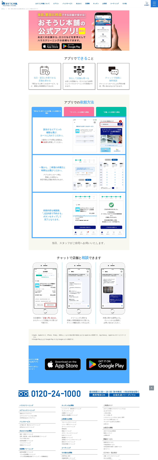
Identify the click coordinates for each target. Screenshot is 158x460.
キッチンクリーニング (68, 408)
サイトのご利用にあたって (111, 417)
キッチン (96, 3)
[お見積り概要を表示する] (146, 3)
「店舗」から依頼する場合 (111, 111)
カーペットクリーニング (68, 424)
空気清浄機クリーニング (68, 441)
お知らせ (106, 421)
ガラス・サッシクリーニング (69, 430)
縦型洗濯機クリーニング (26, 449)
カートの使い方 (108, 412)
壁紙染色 (64, 426)
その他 (124, 3)
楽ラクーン (107, 446)
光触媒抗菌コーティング (68, 455)
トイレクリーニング (25, 440)
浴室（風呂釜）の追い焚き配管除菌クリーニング (33, 434)
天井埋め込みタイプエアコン (27, 415)
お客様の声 (107, 433)
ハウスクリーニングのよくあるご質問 (114, 415)
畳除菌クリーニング (67, 435)
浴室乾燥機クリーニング (26, 438)
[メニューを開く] (154, 3)
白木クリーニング (66, 433)
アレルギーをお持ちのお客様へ (112, 419)
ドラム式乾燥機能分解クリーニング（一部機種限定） (34, 454)
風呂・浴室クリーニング (26, 431)
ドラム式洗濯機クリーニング (27, 452)
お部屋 (104, 3)
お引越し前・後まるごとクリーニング (30, 422)
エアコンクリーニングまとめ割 (28, 413)
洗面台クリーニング (25, 442)
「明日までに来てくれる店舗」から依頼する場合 (46, 111)
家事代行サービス (108, 440)
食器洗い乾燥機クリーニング (69, 412)
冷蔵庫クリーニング (67, 410)
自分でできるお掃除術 (110, 428)
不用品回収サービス (109, 442)
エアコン (56, 3)
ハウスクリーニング (26, 403)
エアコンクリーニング (27, 408)
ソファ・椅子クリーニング (69, 422)
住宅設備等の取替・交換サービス (113, 444)
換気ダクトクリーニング (68, 439)
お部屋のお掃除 (67, 416)
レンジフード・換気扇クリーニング (71, 406)
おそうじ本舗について (42, 3)
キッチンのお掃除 (68, 403)
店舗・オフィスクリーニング (111, 453)
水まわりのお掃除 (26, 428)
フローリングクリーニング (69, 420)
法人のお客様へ (108, 455)
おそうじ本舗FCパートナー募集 (112, 458)
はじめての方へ (108, 408)
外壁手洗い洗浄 (66, 453)
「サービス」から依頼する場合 (79, 111)
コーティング (114, 3)
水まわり (79, 3)
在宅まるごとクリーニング (27, 424)
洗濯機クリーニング (26, 446)
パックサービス (67, 3)
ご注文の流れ (107, 410)
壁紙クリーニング (66, 428)
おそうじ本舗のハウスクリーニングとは (114, 406)
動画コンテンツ (108, 430)
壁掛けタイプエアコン (26, 411)
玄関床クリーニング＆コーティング (71, 437)
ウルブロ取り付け (24, 436)
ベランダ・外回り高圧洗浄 (69, 458)
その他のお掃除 (67, 450)
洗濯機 (87, 3)
